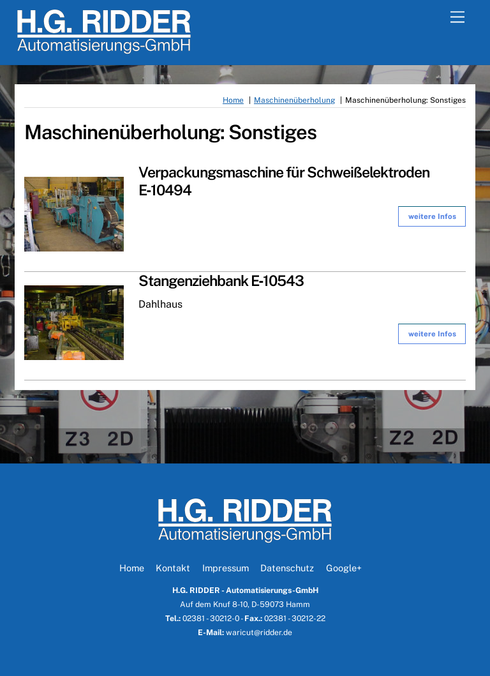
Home (131, 567)
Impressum (225, 567)
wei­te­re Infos (432, 216)
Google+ (344, 567)
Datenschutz (287, 567)
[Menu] (457, 17)
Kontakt (173, 567)
